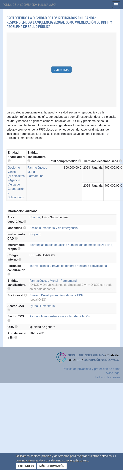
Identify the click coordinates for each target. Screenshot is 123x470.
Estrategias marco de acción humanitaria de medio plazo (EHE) (71, 244)
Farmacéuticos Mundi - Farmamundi (37, 172)
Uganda (34, 217)
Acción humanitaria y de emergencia (53, 228)
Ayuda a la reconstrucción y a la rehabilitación (59, 316)
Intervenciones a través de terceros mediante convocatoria (68, 265)
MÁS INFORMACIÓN (51, 465)
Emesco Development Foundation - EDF (56, 295)
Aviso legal (113, 373)
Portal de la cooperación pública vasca (29, 4)
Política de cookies (107, 377)
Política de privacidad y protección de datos (91, 368)
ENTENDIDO (26, 465)
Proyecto (35, 234)
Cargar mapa (61, 69)
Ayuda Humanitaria (42, 306)
